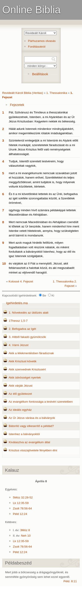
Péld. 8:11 (70, 581)
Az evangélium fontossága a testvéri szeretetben (41, 401)
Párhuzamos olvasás (42, 41)
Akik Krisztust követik (23, 361)
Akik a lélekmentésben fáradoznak (31, 353)
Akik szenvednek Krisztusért (27, 369)
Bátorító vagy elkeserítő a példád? (31, 426)
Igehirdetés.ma (17, 303)
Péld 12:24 (20, 514)
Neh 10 (26, 535)
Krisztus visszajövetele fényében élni (33, 450)
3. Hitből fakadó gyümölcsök (27, 337)
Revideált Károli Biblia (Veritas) (22, 93)
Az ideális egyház (20, 409)
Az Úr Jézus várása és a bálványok (32, 418)
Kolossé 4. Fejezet (21, 281)
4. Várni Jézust (18, 345)
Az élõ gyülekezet (20, 393)
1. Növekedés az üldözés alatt (28, 312)
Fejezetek (17, 105)
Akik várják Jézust (20, 385)
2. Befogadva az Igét (22, 328)
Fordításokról (36, 46)
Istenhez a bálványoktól (24, 434)
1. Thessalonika (56, 93)
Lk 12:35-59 (21, 503)
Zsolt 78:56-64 (22, 508)
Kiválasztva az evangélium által (29, 442)
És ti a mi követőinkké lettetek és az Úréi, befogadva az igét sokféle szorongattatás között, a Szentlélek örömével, (43, 198)
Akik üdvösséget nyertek (25, 377)
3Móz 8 (25, 530)
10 (4, 263)
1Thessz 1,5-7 (18, 320)
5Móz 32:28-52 (23, 497)
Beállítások (40, 74)
